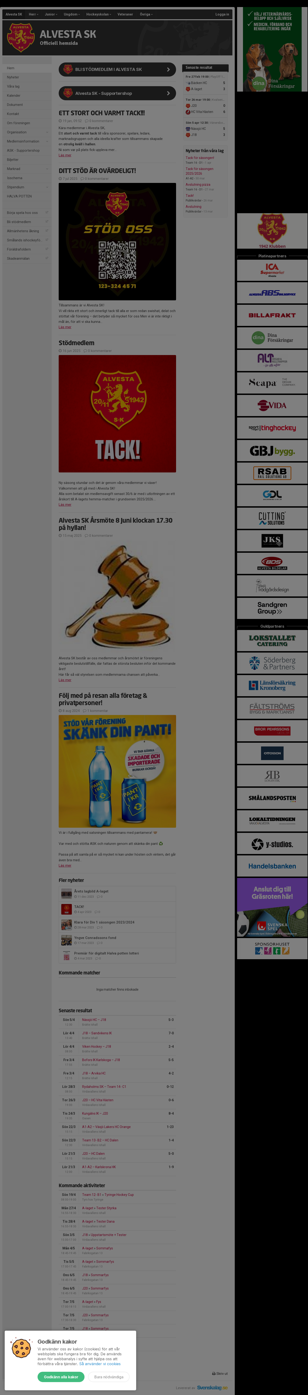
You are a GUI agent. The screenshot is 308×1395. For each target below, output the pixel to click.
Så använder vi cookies (100, 1363)
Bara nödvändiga (108, 1377)
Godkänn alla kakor (61, 1377)
